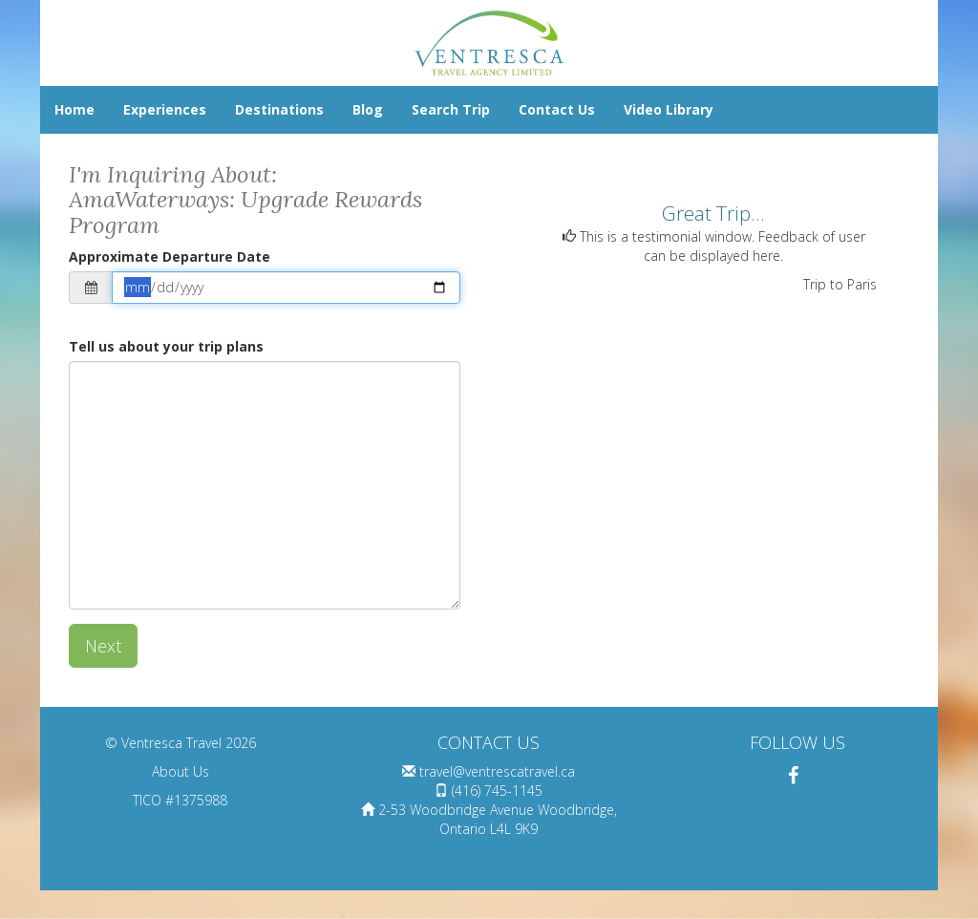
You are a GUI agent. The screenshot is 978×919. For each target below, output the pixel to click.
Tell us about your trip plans (166, 346)
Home (74, 109)
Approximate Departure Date (169, 256)
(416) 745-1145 (497, 790)
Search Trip (451, 109)
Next (103, 645)
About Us (180, 771)
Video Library (668, 109)
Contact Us (557, 109)
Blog (367, 109)
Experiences (164, 109)
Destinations (279, 109)
